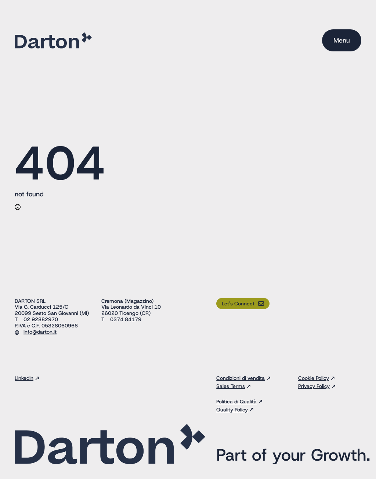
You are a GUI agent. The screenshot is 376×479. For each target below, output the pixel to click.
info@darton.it (40, 332)
